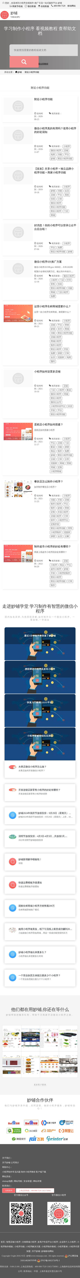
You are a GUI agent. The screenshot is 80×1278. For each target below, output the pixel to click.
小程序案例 (62, 1247)
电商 (53, 154)
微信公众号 (56, 402)
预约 (53, 361)
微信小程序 (56, 150)
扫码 (53, 199)
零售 (53, 284)
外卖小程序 (63, 512)
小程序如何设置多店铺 (47, 371)
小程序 (67, 146)
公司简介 (15, 1163)
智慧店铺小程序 (13, 1242)
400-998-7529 (59, 6)
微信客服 (31, 6)
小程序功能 (19, 1247)
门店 (66, 211)
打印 (69, 280)
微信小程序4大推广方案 (48, 261)
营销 (67, 325)
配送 (69, 390)
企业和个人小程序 (67, 1242)
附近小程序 (56, 211)
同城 (66, 394)
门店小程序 (63, 292)
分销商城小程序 (29, 1242)
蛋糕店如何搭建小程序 (44, 430)
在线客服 (44, 6)
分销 (53, 459)
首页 (3, 1242)
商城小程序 (56, 341)
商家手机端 (17, 6)
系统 (67, 195)
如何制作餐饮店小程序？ (45, 487)
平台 (67, 154)
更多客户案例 (40, 1085)
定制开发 (55, 524)
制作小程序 (56, 345)
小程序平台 (63, 520)
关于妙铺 (6, 1163)
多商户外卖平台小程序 (48, 1242)
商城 (53, 215)
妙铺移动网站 (47, 1251)
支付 (60, 329)
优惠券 (61, 357)
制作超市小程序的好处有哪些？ (52, 546)
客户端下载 (41, 1172)
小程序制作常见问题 (11, 1172)
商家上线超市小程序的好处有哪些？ (50, 552)
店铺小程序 (56, 337)
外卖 (70, 406)
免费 (60, 247)
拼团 (60, 353)
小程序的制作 (64, 573)
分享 (67, 459)
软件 (53, 520)
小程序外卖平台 (58, 406)
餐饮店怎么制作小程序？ (48, 481)
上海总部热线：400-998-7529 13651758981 (35, 1191)
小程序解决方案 (33, 1247)
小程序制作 (56, 532)
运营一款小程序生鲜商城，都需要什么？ (52, 312)
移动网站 (71, 6)
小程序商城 (56, 471)
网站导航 (18, 1181)
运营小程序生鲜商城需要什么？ (52, 306)
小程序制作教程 (49, 1247)
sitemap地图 (7, 1181)
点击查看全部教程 (40, 64)
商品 (53, 451)
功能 (60, 154)
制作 (60, 451)
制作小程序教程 (28, 1172)
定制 (60, 467)
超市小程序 (56, 569)
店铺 (66, 150)
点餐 (67, 536)
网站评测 (37, 1181)
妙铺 (13, 13)
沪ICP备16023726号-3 (48, 1260)
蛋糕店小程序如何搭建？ (48, 424)
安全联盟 (28, 1181)
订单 (60, 199)
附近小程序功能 (32, 72)
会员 (67, 191)
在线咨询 (8, 1191)
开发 (66, 349)
